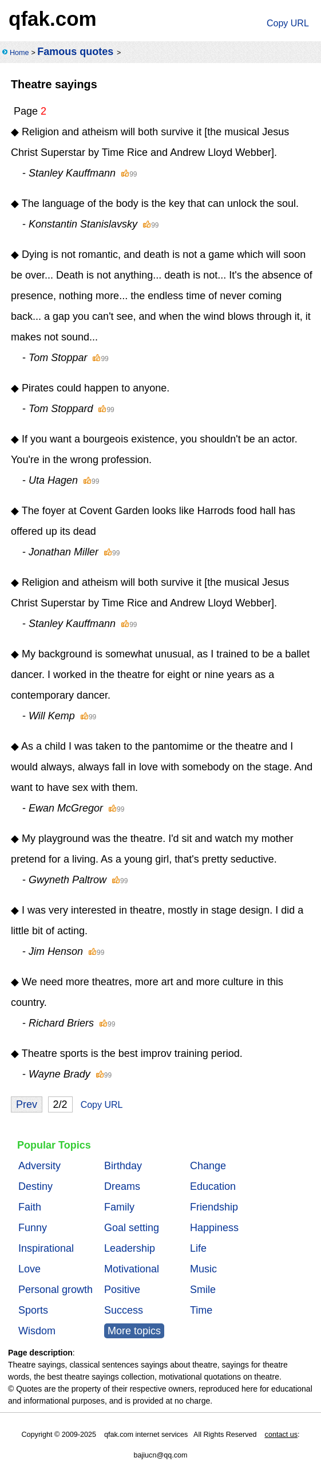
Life (198, 1248)
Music (203, 1269)
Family (119, 1207)
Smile (203, 1289)
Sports (33, 1310)
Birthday (123, 1166)
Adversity (39, 1166)
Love (29, 1269)
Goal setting (131, 1227)
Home (19, 53)
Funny (32, 1227)
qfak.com (53, 18)
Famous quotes (75, 51)
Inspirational (46, 1248)
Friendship (214, 1207)
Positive (122, 1289)
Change (208, 1166)
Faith (29, 1207)
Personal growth (55, 1289)
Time (201, 1310)
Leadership (129, 1248)
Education (213, 1186)
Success (123, 1310)
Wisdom (37, 1331)
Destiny (35, 1186)
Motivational (131, 1269)
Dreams (122, 1186)
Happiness (214, 1227)
